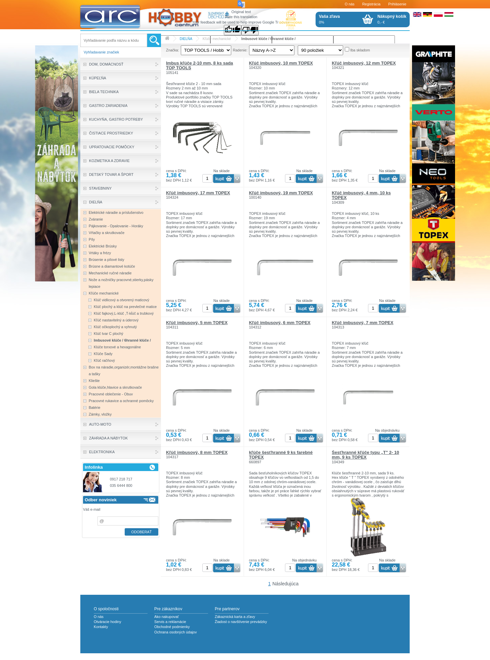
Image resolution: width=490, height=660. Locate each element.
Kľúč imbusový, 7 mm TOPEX (362, 322)
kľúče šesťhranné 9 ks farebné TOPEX (281, 455)
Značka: (172, 50)
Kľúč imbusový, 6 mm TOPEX (280, 322)
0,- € (391, 19)
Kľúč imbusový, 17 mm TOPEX (198, 192)
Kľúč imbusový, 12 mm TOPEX (364, 63)
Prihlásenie (397, 4)
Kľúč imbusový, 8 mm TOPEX (197, 452)
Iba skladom (360, 50)
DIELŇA (186, 39)
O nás (350, 4)
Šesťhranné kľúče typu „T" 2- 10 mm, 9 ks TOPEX (365, 455)
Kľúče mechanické (217, 39)
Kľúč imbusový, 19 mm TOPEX (281, 192)
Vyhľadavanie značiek (101, 52)
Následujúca (286, 583)
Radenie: (240, 50)
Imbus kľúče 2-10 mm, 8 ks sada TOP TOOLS (199, 65)
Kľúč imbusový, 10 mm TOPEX (281, 63)
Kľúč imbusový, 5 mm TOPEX (197, 322)
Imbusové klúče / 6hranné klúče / (268, 39)
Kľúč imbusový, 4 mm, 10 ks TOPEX (361, 195)
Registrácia (371, 4)
